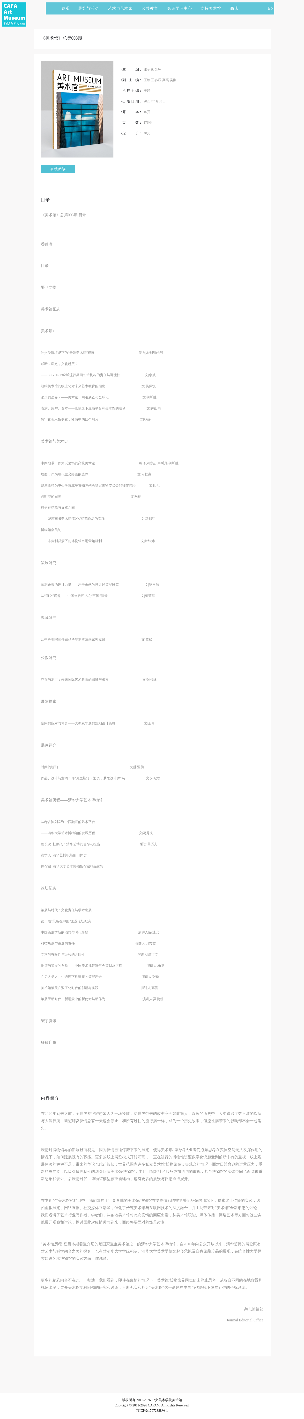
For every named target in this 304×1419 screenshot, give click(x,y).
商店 (234, 8)
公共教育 (152, 8)
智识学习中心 (179, 8)
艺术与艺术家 (122, 8)
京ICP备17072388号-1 (152, 1410)
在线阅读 (58, 169)
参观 (65, 8)
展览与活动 (90, 8)
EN (271, 8)
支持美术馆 (212, 8)
